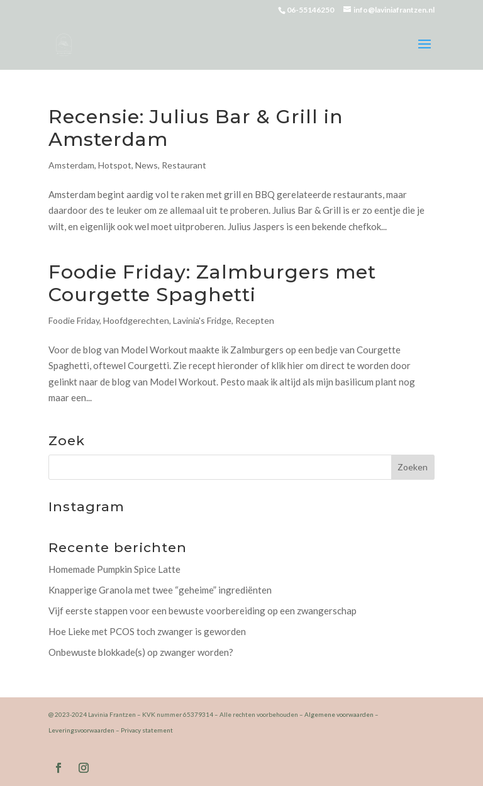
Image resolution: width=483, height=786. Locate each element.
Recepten (254, 320)
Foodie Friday (73, 320)
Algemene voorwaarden (339, 714)
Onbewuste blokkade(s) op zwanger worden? (140, 652)
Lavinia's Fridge (202, 320)
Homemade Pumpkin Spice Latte (114, 569)
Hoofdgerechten (136, 320)
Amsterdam (71, 165)
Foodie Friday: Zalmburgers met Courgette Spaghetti (212, 283)
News (146, 165)
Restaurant (184, 165)
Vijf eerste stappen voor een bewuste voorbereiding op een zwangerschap (202, 610)
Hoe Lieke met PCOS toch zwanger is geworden (147, 631)
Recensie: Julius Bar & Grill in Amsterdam (195, 128)
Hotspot (114, 165)
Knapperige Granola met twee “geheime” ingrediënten (160, 589)
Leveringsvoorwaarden (81, 730)
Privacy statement (147, 730)
